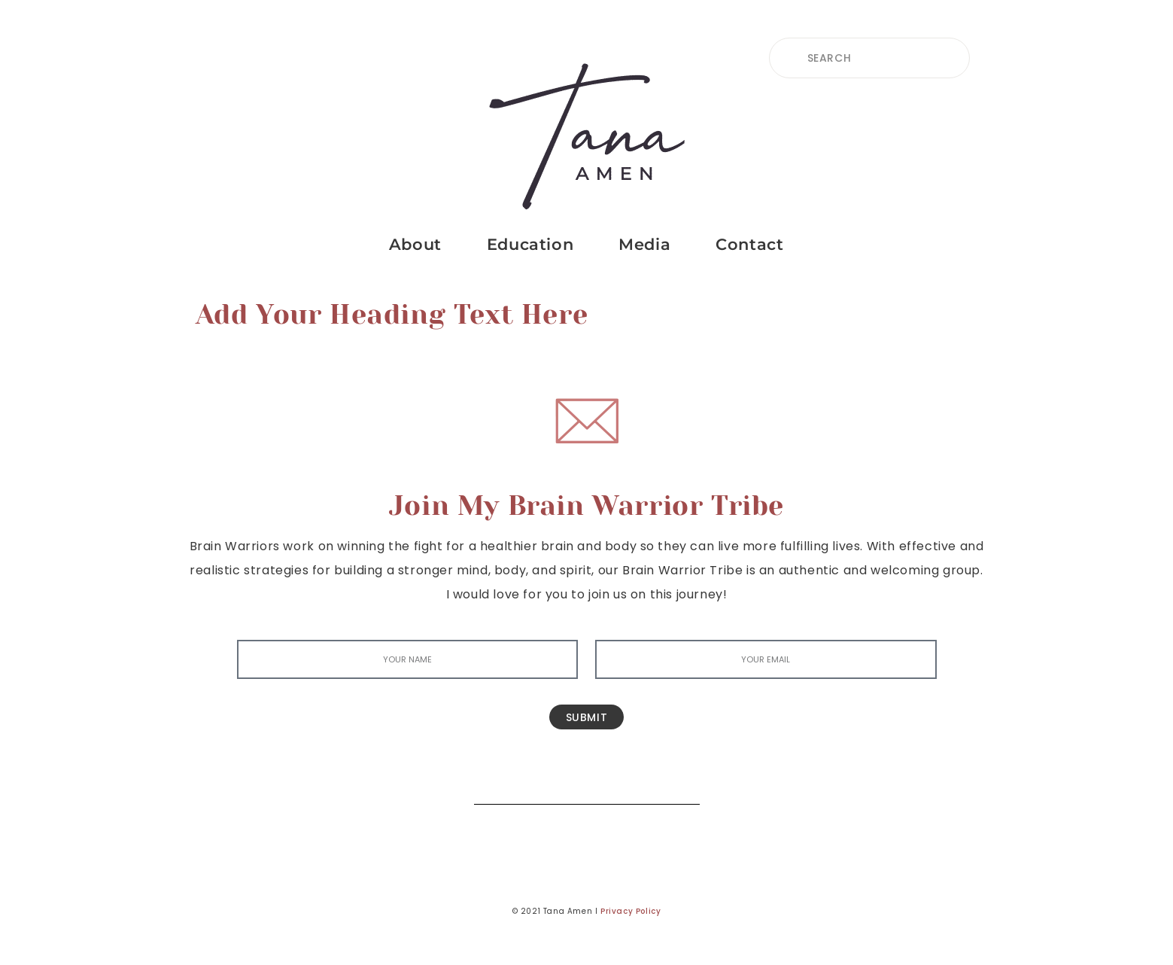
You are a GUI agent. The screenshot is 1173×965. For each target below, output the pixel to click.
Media (644, 244)
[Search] (677, 782)
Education (530, 244)
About (415, 244)
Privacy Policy (630, 911)
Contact (749, 244)
